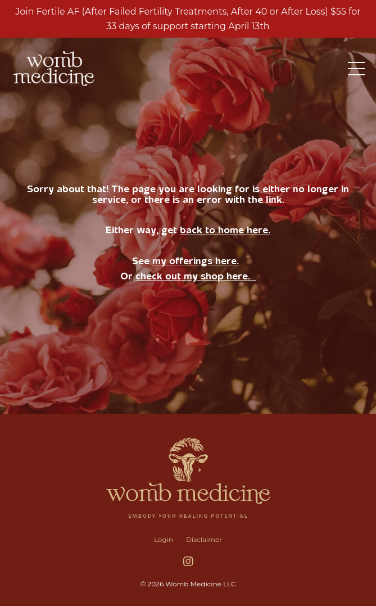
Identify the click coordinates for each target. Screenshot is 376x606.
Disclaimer (204, 539)
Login (163, 539)
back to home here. (225, 230)
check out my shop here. (195, 276)
